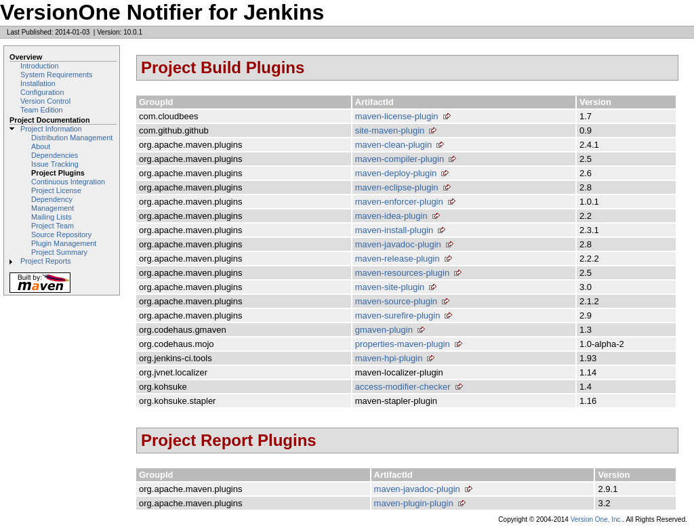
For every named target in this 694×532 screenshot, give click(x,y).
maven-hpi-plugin (389, 358)
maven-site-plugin (390, 287)
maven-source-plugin (396, 301)
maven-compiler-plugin (400, 159)
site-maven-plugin (390, 130)
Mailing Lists (51, 217)
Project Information (51, 129)
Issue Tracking (55, 164)
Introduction (39, 66)
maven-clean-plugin (393, 145)
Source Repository (61, 234)
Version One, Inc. (597, 519)
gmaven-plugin (384, 330)
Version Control (45, 101)
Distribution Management (72, 138)
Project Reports (45, 261)
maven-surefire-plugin (398, 315)
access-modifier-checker (403, 387)
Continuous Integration (68, 182)
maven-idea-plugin (391, 216)
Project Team (52, 226)
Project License (56, 190)
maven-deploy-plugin (396, 173)
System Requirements (56, 74)
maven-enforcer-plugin (399, 202)
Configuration (42, 92)
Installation (38, 83)
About (40, 146)
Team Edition (41, 110)
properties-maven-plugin (402, 344)
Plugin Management (63, 243)
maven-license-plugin (396, 116)
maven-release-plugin (397, 258)
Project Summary (59, 252)
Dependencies (54, 155)
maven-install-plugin (394, 230)
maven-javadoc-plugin (398, 244)
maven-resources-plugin (402, 273)
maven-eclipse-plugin (396, 187)
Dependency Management (52, 203)
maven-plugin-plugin (413, 503)
